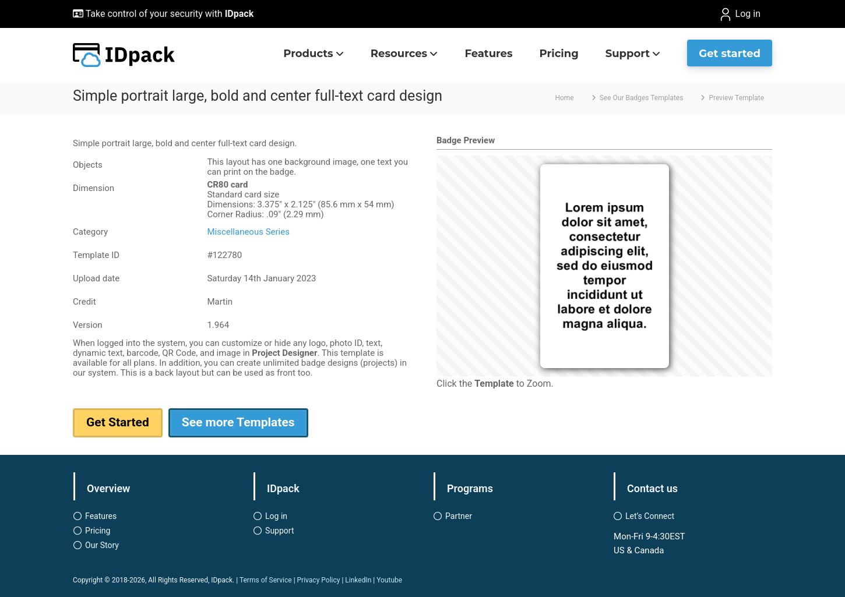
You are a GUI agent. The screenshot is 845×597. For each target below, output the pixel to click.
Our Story (102, 545)
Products (308, 53)
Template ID (96, 255)
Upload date (96, 278)
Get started (730, 53)
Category (90, 232)
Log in (739, 14)
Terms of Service (266, 580)
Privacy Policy (318, 580)
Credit (84, 301)
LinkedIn (358, 580)
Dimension (93, 188)
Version (88, 325)
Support (627, 53)
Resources (399, 53)
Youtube (389, 580)
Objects (88, 165)
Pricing (559, 53)
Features (488, 53)
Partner (458, 516)
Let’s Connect (649, 516)
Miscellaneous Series (248, 232)
